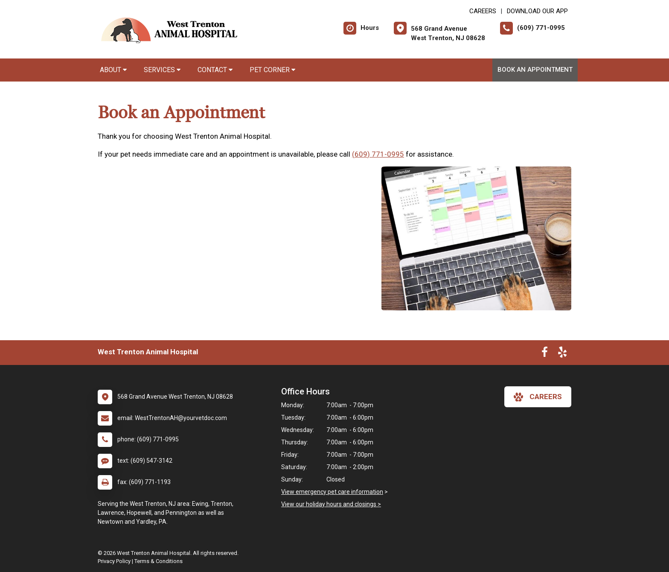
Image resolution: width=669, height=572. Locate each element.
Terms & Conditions (158, 561)
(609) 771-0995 (378, 154)
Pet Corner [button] (272, 70)
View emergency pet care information (332, 491)
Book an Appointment (535, 69)
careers (538, 397)
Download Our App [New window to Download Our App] (537, 11)
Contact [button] (215, 70)
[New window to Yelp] (562, 353)
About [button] (113, 70)
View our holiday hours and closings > (331, 504)
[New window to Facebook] (544, 353)
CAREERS (482, 11)
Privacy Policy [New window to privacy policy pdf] (114, 561)
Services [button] (162, 70)
